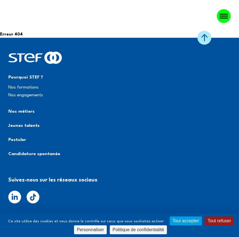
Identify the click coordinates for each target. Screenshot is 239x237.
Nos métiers (21, 111)
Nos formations (23, 87)
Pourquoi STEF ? (25, 77)
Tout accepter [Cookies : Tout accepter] (185, 220)
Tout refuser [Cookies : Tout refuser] (219, 220)
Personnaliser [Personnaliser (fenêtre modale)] (90, 229)
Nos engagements (25, 95)
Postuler (17, 140)
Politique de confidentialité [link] (138, 229)
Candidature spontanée (34, 154)
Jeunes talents (24, 125)
